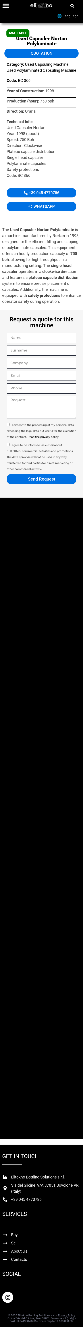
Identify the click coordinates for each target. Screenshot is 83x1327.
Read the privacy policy (43, 436)
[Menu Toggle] (5, 5)
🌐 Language (67, 16)
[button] (72, 6)
